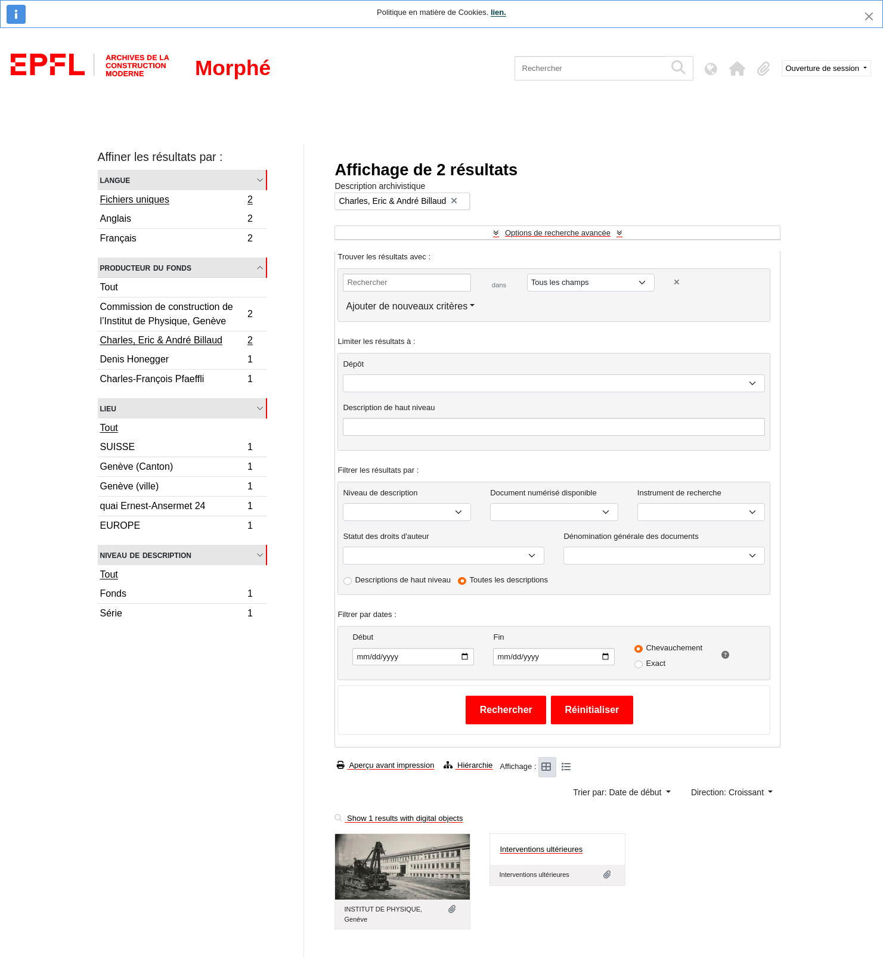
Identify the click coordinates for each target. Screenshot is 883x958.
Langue (115, 179)
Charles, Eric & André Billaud (176, 341)
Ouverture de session (824, 68)
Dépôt (353, 363)
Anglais (176, 220)
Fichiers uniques (176, 201)
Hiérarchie (468, 765)
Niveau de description (145, 554)
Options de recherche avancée (558, 232)
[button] (737, 68)
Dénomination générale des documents (630, 536)
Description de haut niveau (389, 407)
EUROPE (176, 527)
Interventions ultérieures (541, 849)
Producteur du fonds (145, 267)
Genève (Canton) (176, 468)
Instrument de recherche (679, 492)
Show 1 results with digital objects (398, 818)
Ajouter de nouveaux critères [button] (406, 306)
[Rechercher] (590, 68)
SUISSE (176, 448)
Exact (655, 663)
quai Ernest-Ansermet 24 (176, 507)
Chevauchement (674, 647)
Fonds (176, 595)
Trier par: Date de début (618, 792)
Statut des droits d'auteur (386, 536)
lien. (498, 12)
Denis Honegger (176, 361)
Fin (498, 637)
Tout (109, 287)
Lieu (108, 408)
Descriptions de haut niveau (402, 579)
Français (176, 239)
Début (362, 637)
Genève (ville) (176, 488)
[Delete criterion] (677, 282)
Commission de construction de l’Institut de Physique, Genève (176, 314)
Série (176, 614)
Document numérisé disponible (543, 492)
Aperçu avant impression (385, 765)
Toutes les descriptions (509, 579)
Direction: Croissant (728, 792)
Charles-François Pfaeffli (176, 380)
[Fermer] (869, 16)
